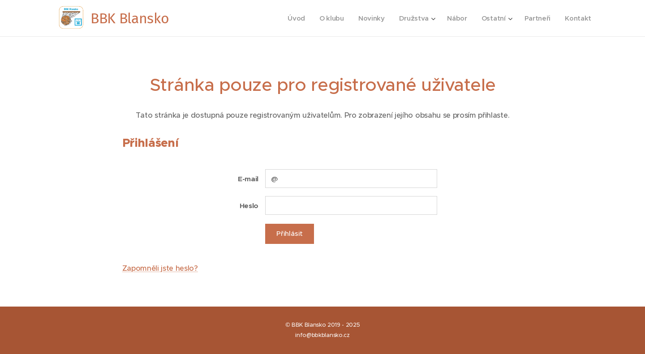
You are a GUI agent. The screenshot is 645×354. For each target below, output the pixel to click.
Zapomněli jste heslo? (160, 268)
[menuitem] (291, 18)
